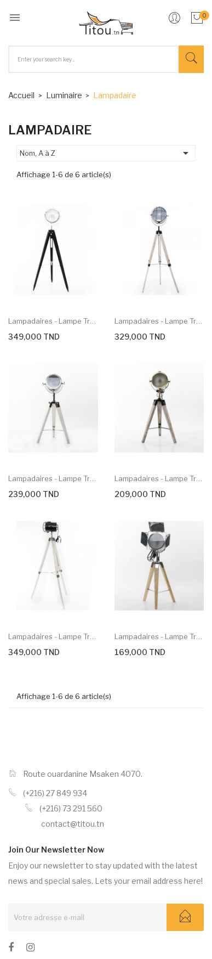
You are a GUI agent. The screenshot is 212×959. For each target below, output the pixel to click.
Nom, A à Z (106, 153)
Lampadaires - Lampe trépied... (53, 321)
